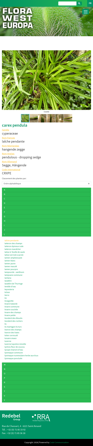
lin (6, 298)
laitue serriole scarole (14, 255)
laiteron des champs (13, 243)
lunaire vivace (11, 338)
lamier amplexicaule (13, 258)
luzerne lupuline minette (15, 344)
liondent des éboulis (13, 318)
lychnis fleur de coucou (15, 347)
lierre (7, 295)
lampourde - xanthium (14, 272)
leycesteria (9, 289)
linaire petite (10, 315)
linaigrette (9, 301)
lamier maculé (11, 266)
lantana (8, 278)
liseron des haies (12, 332)
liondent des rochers (14, 321)
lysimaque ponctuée (13, 358)
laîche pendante (12, 240)
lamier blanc (10, 260)
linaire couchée (11, 309)
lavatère (8, 281)
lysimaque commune (14, 352)
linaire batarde (11, 304)
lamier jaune (10, 263)
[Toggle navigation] (85, 11)
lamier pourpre (11, 269)
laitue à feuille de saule (15, 252)
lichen (7, 292)
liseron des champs (13, 329)
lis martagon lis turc (13, 327)
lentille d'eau (10, 286)
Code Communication (59, 442)
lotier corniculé (11, 335)
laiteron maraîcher (13, 249)
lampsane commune (13, 275)
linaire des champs (13, 312)
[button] (4, 80)
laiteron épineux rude (14, 246)
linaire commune (12, 306)
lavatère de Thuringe (14, 283)
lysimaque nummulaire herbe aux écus (21, 355)
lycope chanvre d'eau (14, 350)
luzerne (8, 341)
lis (6, 324)
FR (90, 3)
